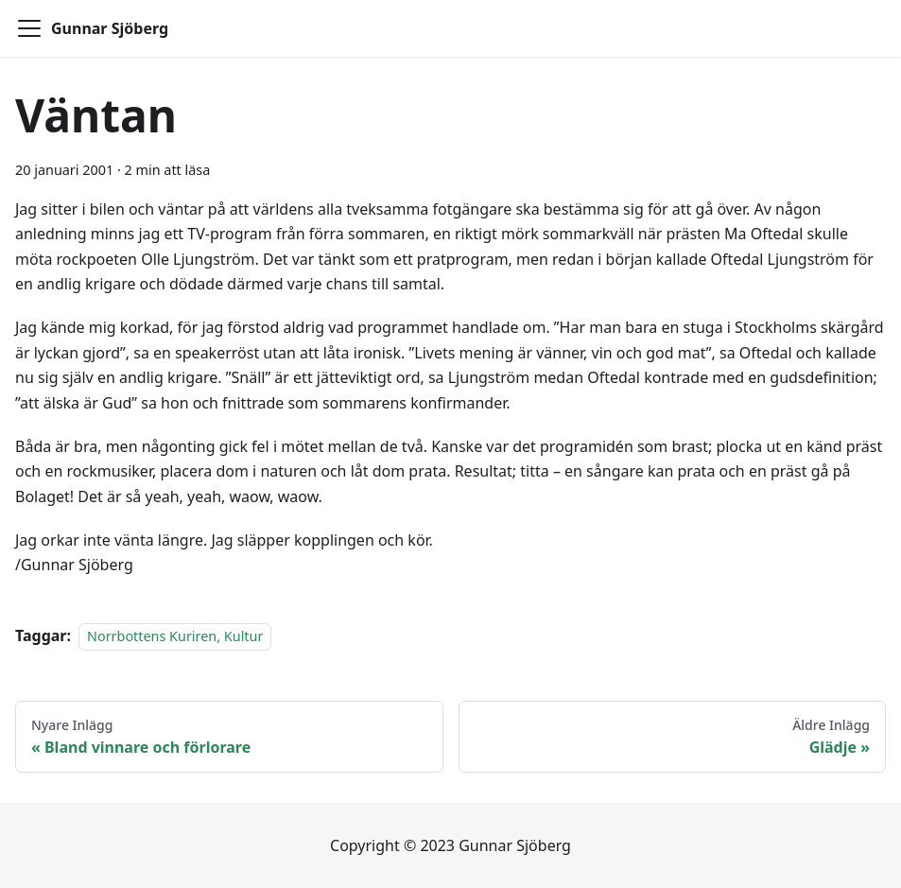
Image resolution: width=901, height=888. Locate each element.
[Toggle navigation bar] (29, 28)
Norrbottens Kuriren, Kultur (175, 636)
